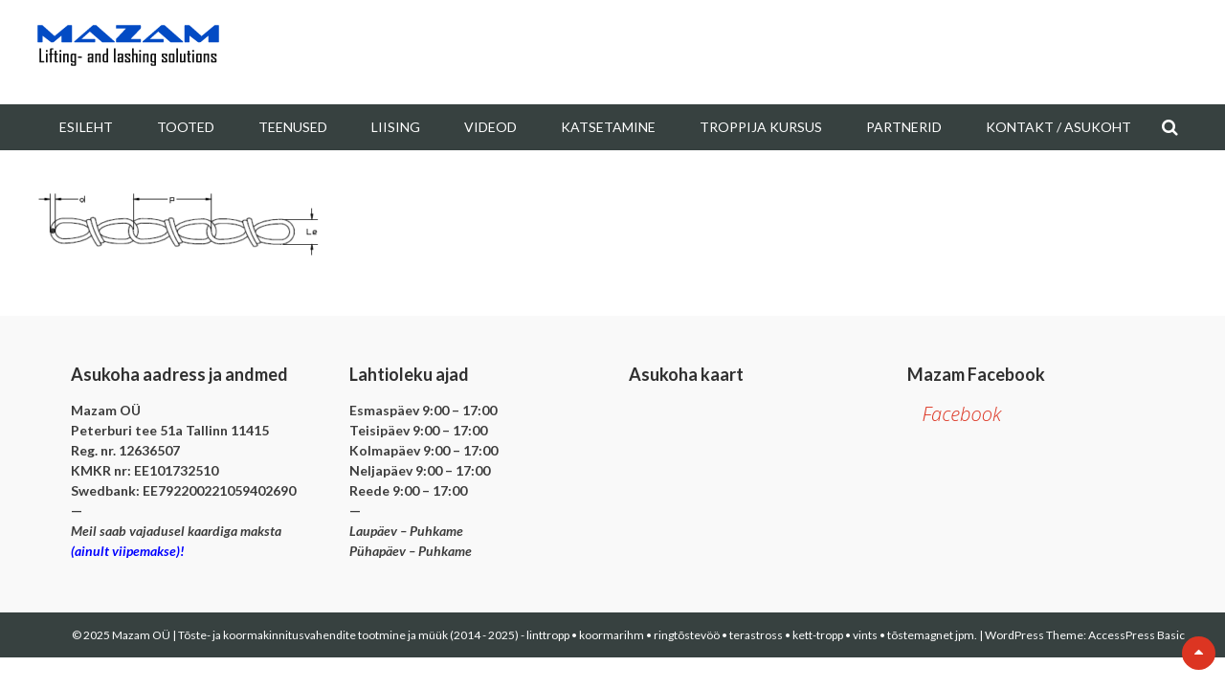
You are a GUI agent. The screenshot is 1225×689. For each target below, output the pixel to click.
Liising (395, 127)
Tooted (185, 127)
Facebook (961, 414)
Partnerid (904, 127)
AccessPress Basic (1136, 635)
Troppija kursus (761, 127)
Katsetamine (608, 127)
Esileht (86, 127)
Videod (490, 127)
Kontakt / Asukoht (1058, 127)
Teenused (292, 127)
